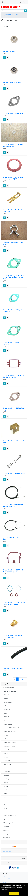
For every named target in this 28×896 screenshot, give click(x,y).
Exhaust (6, 735)
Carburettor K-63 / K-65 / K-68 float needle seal (13, 145)
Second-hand (6, 837)
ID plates (6, 782)
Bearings (6, 698)
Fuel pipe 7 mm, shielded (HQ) (13, 668)
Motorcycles (6, 830)
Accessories (6, 826)
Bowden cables (7, 702)
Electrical (6, 720)
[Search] (12, 10)
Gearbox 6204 (7, 760)
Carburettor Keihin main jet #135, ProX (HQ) (12, 636)
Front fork (6, 749)
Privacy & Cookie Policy (7, 876)
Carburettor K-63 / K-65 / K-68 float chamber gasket (13, 571)
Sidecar (5, 808)
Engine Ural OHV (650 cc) (10, 731)
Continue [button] (14, 893)
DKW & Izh (5, 819)
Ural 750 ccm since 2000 (9, 815)
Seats (5, 804)
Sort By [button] (6, 26)
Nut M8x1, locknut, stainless (12, 82)
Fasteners (6, 738)
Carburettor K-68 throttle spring (14, 473)
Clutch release (7, 716)
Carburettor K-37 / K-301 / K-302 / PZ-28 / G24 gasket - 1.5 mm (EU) (14, 277)
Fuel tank (6, 753)
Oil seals (6, 797)
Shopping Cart (7, 851)
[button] (3, 2)
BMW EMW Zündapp (8, 687)
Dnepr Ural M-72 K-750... (12, 14)
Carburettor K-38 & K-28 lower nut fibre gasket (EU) (13, 178)
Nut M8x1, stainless (9, 51)
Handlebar (6, 775)
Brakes (5, 705)
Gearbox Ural (7, 771)
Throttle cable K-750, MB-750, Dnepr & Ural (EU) (13, 505)
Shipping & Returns (6, 882)
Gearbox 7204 (7, 764)
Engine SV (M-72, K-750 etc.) (11, 727)
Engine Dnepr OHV (9, 724)
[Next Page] (25, 679)
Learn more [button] (5, 889)
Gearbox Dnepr (8, 768)
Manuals (6, 793)
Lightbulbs (6, 790)
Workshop (5, 834)
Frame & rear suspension (10, 746)
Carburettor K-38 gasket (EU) (13, 113)
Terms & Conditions (6, 879)
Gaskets (6, 757)
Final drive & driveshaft (10, 742)
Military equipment (8, 823)
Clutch (5, 713)
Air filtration (7, 694)
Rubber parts (7, 801)
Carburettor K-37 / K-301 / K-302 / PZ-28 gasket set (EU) (14, 603)
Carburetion (7, 16)
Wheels (6, 812)
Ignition (6, 786)
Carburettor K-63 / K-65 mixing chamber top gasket (13, 376)
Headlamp (6, 779)
